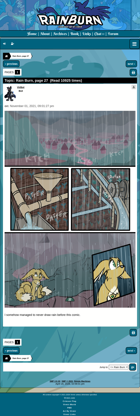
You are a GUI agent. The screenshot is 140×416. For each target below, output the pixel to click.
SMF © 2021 (67, 381)
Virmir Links (69, 414)
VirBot (20, 87)
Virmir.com (69, 398)
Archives (60, 33)
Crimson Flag (69, 401)
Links (86, 33)
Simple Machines (82, 381)
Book (74, 33)
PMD (69, 408)
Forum (113, 33)
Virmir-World (69, 404)
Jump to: (104, 367)
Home (32, 33)
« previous (11, 64)
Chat (99, 33)
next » (131, 64)
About (45, 33)
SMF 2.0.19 (55, 381)
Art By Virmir (69, 411)
